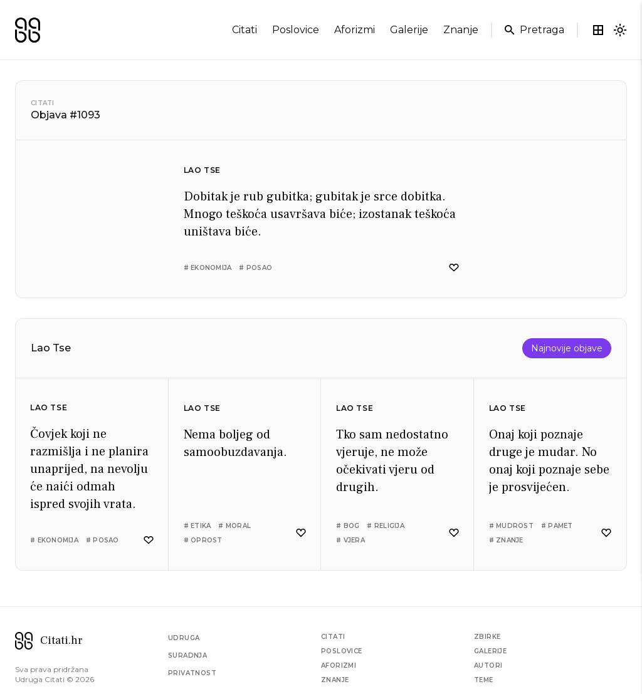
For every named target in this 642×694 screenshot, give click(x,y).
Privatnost (192, 673)
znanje (460, 30)
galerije (409, 30)
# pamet (557, 526)
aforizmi (354, 30)
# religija (385, 526)
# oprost (203, 540)
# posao (255, 268)
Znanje (335, 680)
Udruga (183, 638)
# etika (197, 526)
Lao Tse (202, 170)
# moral (234, 526)
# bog (347, 526)
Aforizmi (338, 665)
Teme (483, 680)
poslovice (295, 30)
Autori (488, 665)
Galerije (490, 651)
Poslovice (341, 651)
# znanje (506, 540)
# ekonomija (208, 268)
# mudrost (511, 526)
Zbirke (487, 637)
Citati (43, 103)
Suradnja (187, 655)
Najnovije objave (567, 348)
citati (244, 30)
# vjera (350, 540)
